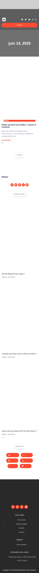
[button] (4, 19)
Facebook (13, 455)
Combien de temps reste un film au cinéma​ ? (19, 354)
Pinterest (12, 460)
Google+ (26, 455)
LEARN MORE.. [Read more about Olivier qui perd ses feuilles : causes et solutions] (6, 140)
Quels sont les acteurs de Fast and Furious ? (19, 431)
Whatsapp (26, 460)
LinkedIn (25, 466)
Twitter (13, 466)
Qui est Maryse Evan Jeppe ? (13, 274)
